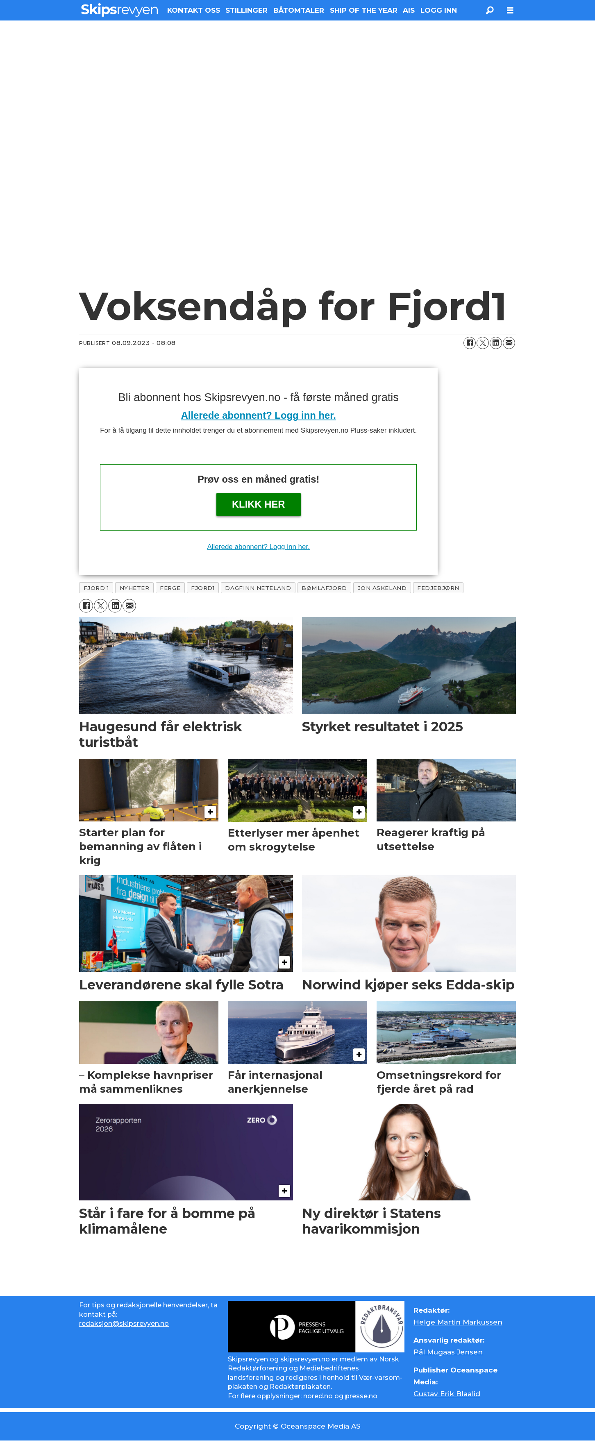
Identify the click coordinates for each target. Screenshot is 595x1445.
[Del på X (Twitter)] (483, 343)
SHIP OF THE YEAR (363, 10)
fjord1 (202, 588)
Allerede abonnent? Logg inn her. (258, 415)
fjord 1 (96, 588)
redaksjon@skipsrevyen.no (124, 1323)
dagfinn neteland (258, 588)
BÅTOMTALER (298, 10)
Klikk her (258, 504)
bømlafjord (324, 588)
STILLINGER (246, 10)
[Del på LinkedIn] (496, 343)
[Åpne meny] (510, 10)
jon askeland (382, 588)
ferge (170, 588)
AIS (409, 10)
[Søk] (489, 10)
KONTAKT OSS (193, 10)
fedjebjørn (438, 588)
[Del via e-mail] (509, 343)
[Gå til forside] (119, 10)
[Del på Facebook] (469, 343)
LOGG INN (438, 10)
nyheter (135, 588)
